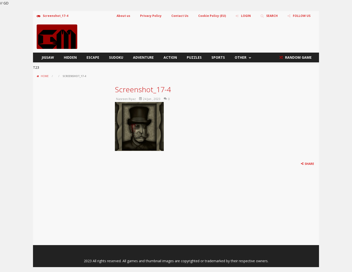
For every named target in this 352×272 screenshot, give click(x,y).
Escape (93, 57)
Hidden (70, 57)
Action (170, 57)
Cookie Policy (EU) (212, 16)
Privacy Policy (151, 16)
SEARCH (272, 16)
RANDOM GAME (298, 57)
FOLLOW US (301, 16)
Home (44, 76)
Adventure (143, 57)
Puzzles (194, 57)
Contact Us (179, 16)
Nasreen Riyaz (126, 99)
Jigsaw (48, 57)
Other (240, 57)
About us (123, 16)
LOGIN (246, 16)
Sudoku (116, 57)
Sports (218, 57)
